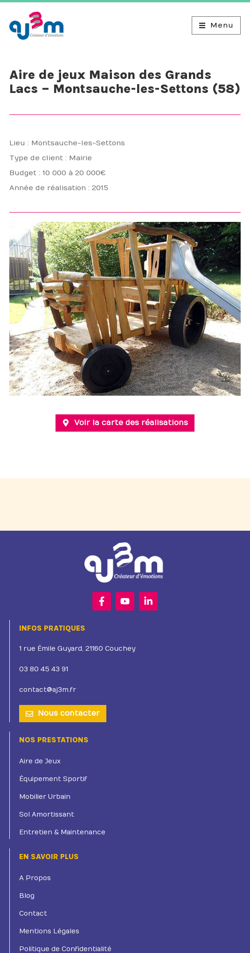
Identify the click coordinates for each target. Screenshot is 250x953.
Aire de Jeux (40, 747)
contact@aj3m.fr (47, 675)
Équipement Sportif (53, 764)
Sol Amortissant (46, 800)
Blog (27, 881)
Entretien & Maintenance (62, 818)
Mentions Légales (49, 917)
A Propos (35, 864)
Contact (33, 899)
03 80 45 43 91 (43, 655)
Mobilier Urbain (44, 782)
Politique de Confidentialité (65, 935)
